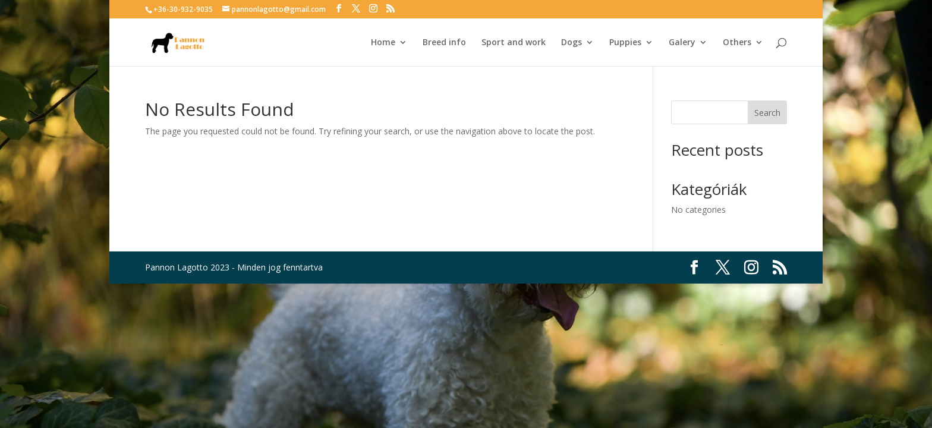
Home (383, 43)
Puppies (625, 43)
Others (737, 43)
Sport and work (513, 43)
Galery (682, 43)
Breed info (444, 43)
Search (767, 112)
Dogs (571, 43)
